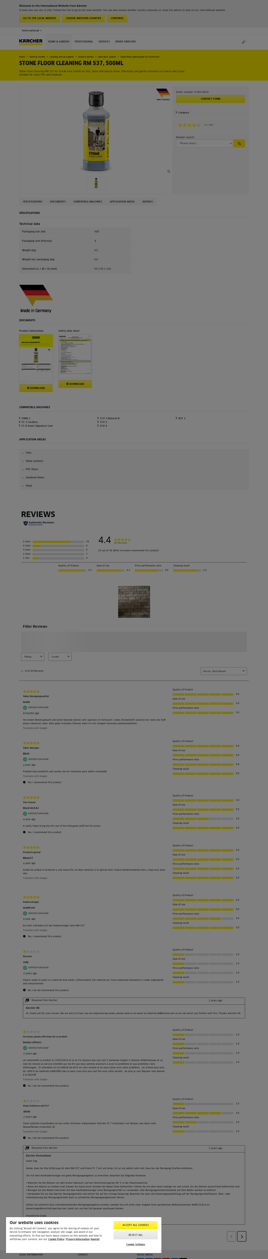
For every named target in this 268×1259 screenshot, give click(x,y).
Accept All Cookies (136, 1225)
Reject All (136, 1235)
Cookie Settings (135, 1244)
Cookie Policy (56, 1239)
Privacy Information (78, 1239)
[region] (83, 1235)
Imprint (95, 1239)
